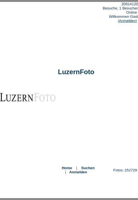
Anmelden (78, 172)
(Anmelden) (127, 21)
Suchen (88, 168)
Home (67, 168)
